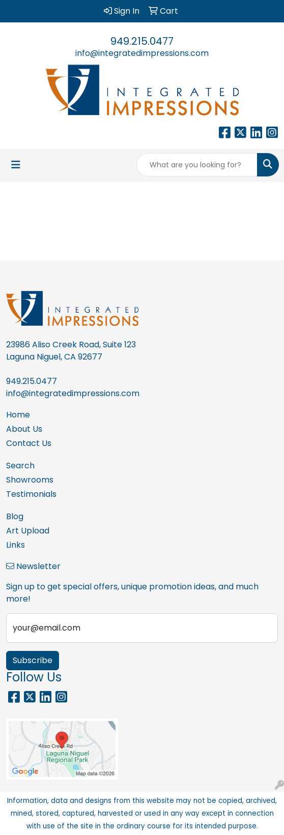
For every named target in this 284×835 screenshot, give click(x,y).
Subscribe (32, 660)
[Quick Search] (197, 164)
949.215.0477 (142, 41)
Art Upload (27, 530)
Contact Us (28, 443)
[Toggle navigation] (15, 165)
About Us (24, 429)
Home (18, 415)
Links (15, 545)
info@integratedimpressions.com (142, 53)
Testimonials (31, 494)
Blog (14, 516)
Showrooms (29, 480)
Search (20, 465)
